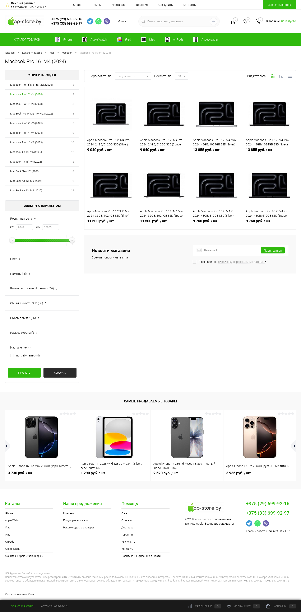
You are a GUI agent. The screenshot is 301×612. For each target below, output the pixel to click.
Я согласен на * (232, 261)
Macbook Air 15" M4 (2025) (26, 161)
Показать (24, 372)
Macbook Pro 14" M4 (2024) (26, 132)
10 (72, 132)
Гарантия (141, 4)
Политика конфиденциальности (141, 555)
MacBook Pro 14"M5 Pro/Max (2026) (31, 113)
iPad (7, 527)
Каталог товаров (26, 39)
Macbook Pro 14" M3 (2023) (26, 142)
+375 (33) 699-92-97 (66, 23)
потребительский (28, 355)
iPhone (9, 513)
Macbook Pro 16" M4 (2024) (26, 94)
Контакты (189, 4)
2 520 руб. (165, 473)
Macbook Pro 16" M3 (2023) (26, 104)
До (38, 227)
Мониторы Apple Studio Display (24, 555)
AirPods (9, 541)
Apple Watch (12, 520)
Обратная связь (20, 606)
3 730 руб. (20, 473)
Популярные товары (75, 520)
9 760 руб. (216, 223)
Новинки (68, 513)
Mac (7, 534)
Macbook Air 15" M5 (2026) (26, 152)
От (12, 227)
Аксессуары (12, 548)
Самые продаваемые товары (150, 401)
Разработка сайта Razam (20, 594)
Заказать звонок (279, 4)
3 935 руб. (238, 473)
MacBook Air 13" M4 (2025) (26, 190)
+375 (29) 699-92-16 (66, 19)
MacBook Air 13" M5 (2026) (26, 180)
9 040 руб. (110, 152)
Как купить (165, 4)
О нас (76, 4)
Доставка (118, 4)
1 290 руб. (93, 473)
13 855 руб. (216, 152)
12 (72, 152)
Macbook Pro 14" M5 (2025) (26, 123)
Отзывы (96, 4)
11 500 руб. (110, 223)
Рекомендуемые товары (78, 527)
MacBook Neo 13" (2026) (24, 171)
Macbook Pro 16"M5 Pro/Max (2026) (31, 84)
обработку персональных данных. (241, 261)
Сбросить (60, 372)
